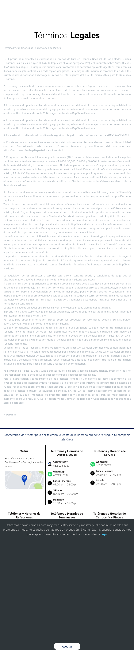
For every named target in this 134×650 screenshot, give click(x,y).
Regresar (9, 414)
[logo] (67, 11)
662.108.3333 (61, 465)
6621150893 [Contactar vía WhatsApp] (109, 463)
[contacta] (24, 479)
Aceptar (67, 646)
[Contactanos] (83, 6)
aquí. (104, 534)
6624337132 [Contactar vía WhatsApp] (67, 473)
